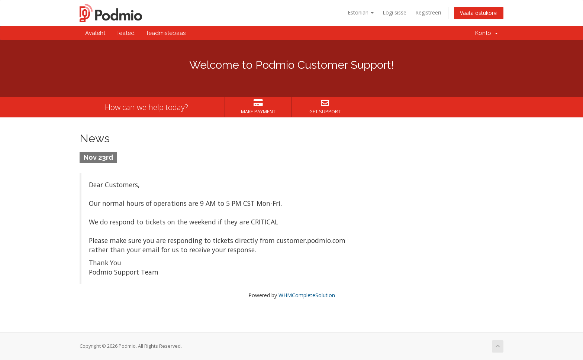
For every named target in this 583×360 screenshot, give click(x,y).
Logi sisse (394, 12)
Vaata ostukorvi (478, 12)
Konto (486, 33)
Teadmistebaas (166, 33)
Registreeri (428, 12)
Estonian (361, 12)
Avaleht (95, 33)
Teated (125, 33)
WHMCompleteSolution (306, 295)
